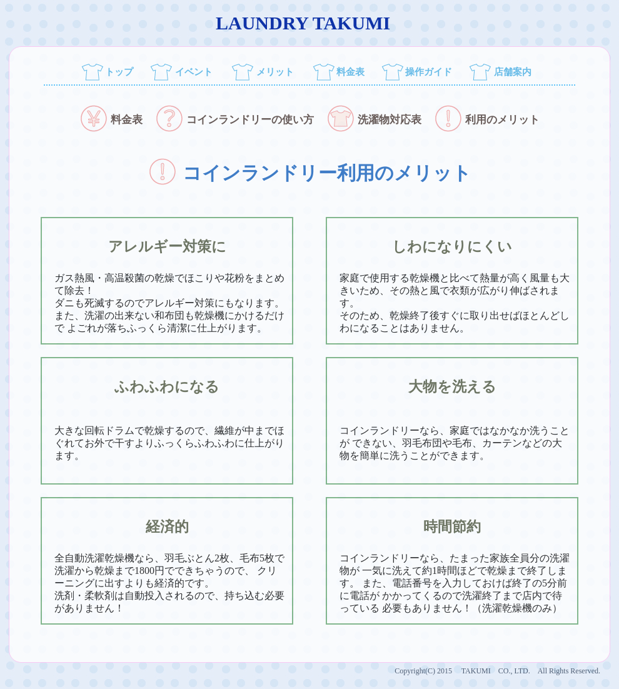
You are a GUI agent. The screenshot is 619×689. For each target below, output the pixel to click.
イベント (194, 72)
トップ (119, 72)
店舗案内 (512, 72)
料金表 (350, 72)
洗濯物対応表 (373, 120)
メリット (275, 72)
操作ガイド (428, 72)
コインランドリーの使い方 (234, 120)
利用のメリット (487, 120)
